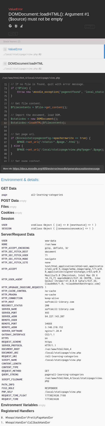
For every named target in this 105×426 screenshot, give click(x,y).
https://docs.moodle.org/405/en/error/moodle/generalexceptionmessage (56, 168)
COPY (90, 26)
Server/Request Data (18, 234)
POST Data (10, 200)
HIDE (13, 33)
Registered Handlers (17, 411)
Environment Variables (19, 405)
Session (7, 218)
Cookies (7, 212)
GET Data (8, 188)
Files (5, 206)
